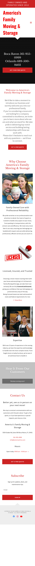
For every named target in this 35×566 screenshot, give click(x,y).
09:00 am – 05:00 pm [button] (20, 451)
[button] (31, 22)
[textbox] (17, 490)
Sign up (17, 497)
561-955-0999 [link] (17, 437)
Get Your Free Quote (17, 70)
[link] (13, 34)
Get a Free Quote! (17, 461)
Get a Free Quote (17, 147)
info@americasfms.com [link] (17, 440)
